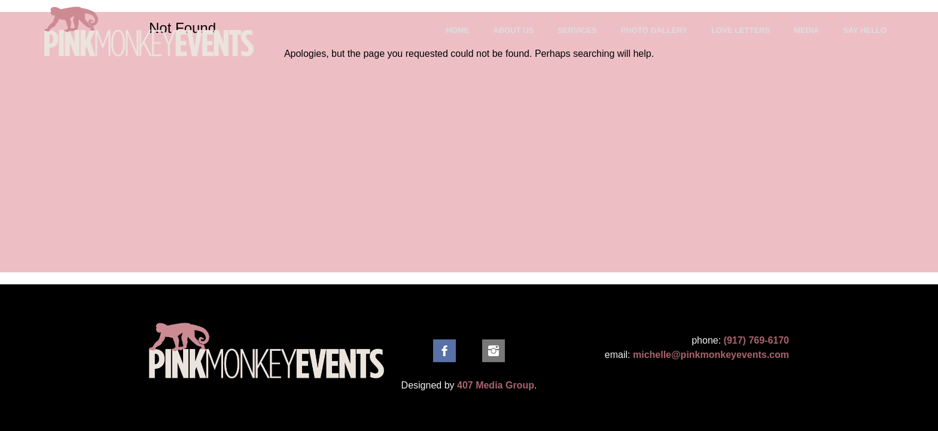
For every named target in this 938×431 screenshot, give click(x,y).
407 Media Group (495, 385)
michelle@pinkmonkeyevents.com (711, 355)
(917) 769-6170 (756, 340)
